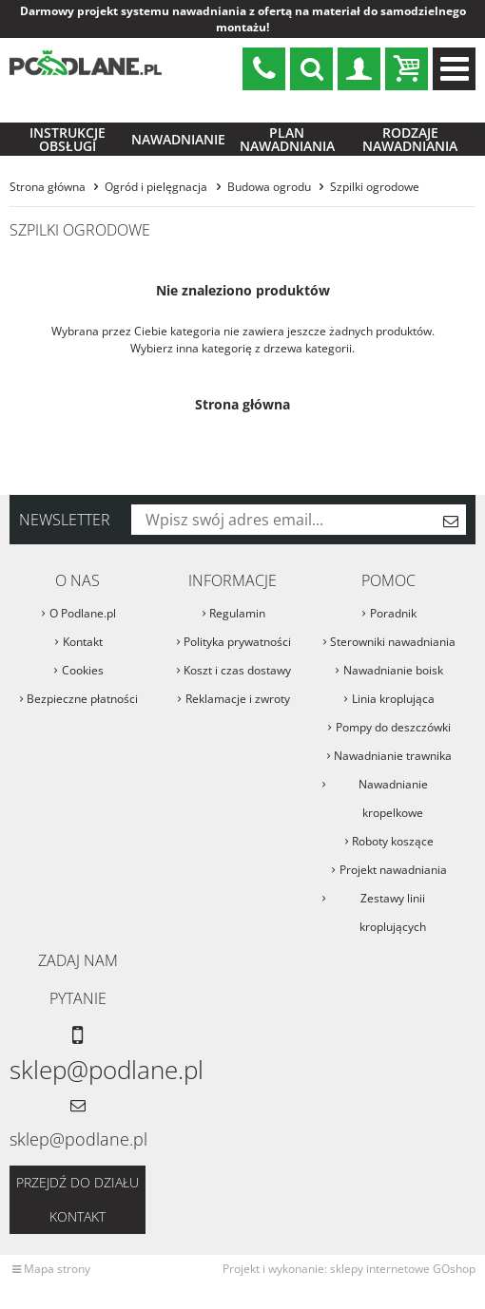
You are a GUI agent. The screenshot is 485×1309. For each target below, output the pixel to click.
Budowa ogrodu (269, 173)
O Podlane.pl (82, 600)
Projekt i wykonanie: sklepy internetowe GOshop (349, 1255)
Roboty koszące (393, 828)
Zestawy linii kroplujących (392, 899)
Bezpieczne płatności (82, 685)
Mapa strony (57, 1255)
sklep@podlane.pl (263, 68)
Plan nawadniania (287, 126)
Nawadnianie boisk (393, 657)
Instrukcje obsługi (67, 126)
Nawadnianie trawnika (393, 742)
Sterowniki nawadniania (393, 628)
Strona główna (48, 173)
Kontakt (83, 628)
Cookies (83, 657)
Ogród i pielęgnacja (156, 173)
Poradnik (393, 600)
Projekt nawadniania (393, 856)
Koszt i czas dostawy (237, 657)
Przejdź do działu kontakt (77, 1186)
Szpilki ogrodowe (374, 173)
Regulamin (237, 600)
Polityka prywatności (237, 628)
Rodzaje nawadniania (409, 126)
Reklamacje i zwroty (237, 685)
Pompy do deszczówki (393, 714)
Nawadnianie (178, 126)
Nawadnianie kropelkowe (393, 785)
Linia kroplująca (393, 685)
